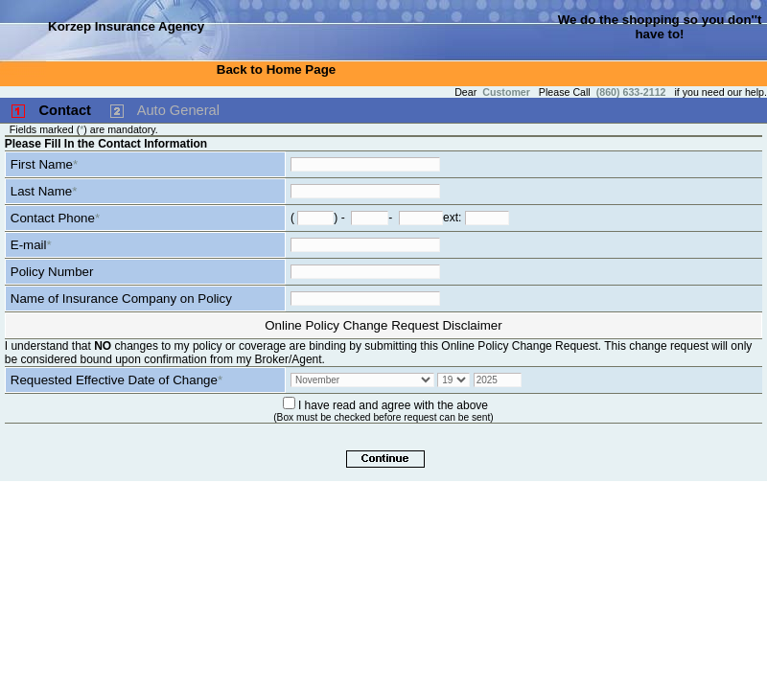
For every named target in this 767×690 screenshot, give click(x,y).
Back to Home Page (276, 69)
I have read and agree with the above (393, 405)
